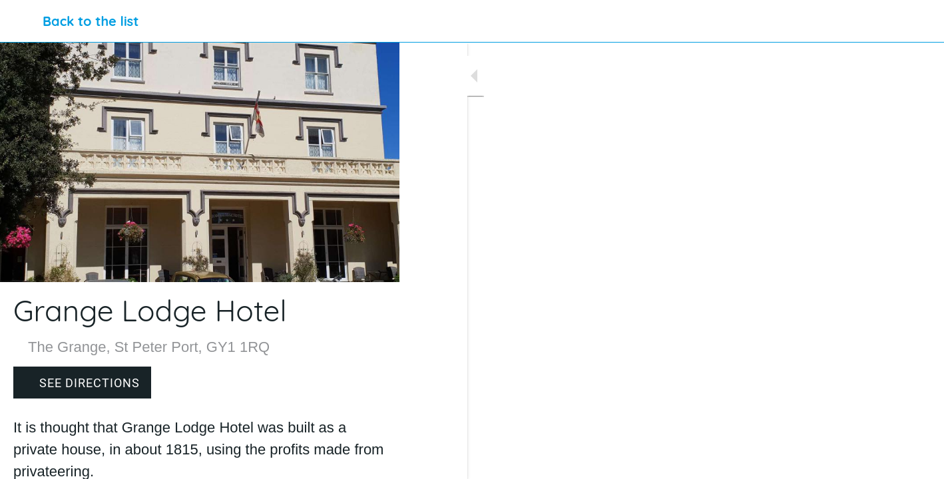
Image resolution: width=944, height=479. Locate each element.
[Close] (21, 21)
